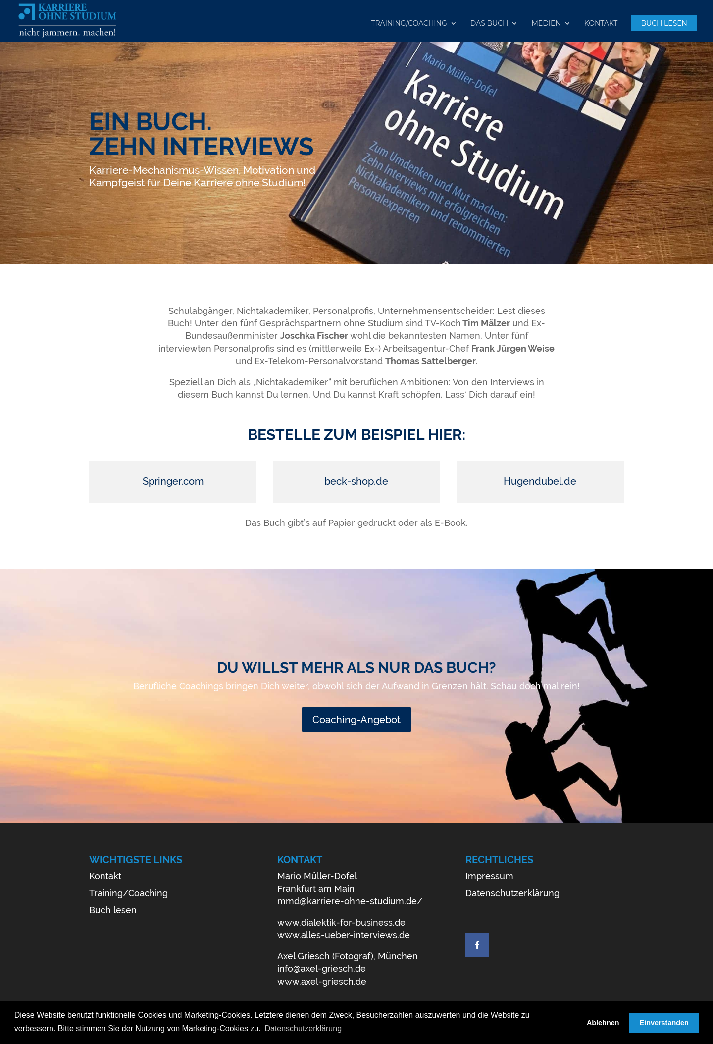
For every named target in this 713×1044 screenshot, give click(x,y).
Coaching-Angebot (356, 720)
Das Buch (489, 24)
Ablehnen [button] (603, 1023)
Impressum (489, 876)
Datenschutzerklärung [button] (303, 1028)
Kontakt (601, 24)
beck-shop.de (356, 481)
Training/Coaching (409, 24)
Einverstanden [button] (664, 1023)
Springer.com (173, 481)
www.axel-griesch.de (321, 981)
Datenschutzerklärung (512, 893)
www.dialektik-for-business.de (341, 922)
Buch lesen (664, 24)
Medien (545, 24)
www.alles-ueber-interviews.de (343, 935)
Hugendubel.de (540, 481)
